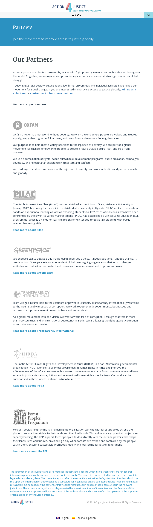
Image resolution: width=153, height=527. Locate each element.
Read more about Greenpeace (33, 272)
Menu (76, 14)
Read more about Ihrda (28, 385)
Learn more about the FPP (30, 451)
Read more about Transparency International (43, 330)
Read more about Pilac (28, 230)
